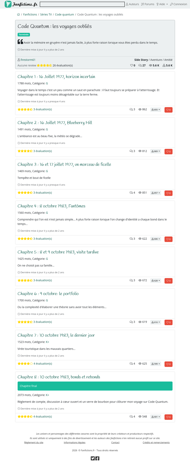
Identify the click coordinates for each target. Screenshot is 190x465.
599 (156, 363)
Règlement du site (33, 442)
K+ (47, 342)
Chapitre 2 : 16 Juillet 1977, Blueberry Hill (55, 123)
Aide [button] (161, 4)
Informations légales (74, 442)
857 (156, 192)
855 (156, 109)
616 (156, 322)
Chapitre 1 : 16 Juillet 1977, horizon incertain (56, 77)
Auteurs (132, 4)
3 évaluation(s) (35, 109)
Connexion (178, 4)
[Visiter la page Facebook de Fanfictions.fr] (97, 459)
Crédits (156, 442)
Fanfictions (30, 14)
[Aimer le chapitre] (168, 110)
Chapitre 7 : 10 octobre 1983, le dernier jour (56, 335)
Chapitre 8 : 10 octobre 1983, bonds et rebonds (59, 377)
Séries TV (46, 14)
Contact (115, 442)
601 (156, 416)
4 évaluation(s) (35, 363)
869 (156, 151)
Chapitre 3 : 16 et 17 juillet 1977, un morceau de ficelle (64, 165)
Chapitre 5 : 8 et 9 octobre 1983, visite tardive (58, 252)
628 (156, 280)
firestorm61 (28, 60)
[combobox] (82, 4)
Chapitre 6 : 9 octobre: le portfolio (48, 294)
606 (156, 238)
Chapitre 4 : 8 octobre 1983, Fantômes (51, 206)
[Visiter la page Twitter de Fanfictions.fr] (93, 459)
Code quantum (64, 14)
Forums (147, 4)
